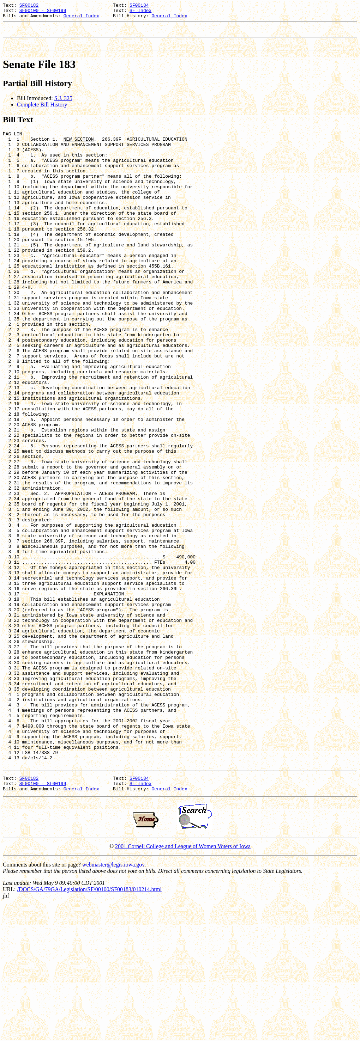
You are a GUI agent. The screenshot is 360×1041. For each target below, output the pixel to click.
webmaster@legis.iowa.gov (113, 1001)
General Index (81, 19)
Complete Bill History (42, 111)
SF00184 (139, 6)
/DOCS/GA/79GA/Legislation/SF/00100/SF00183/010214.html (89, 1026)
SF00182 (29, 6)
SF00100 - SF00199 (42, 12)
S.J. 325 (63, 105)
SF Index (140, 12)
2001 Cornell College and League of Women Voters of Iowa (183, 983)
